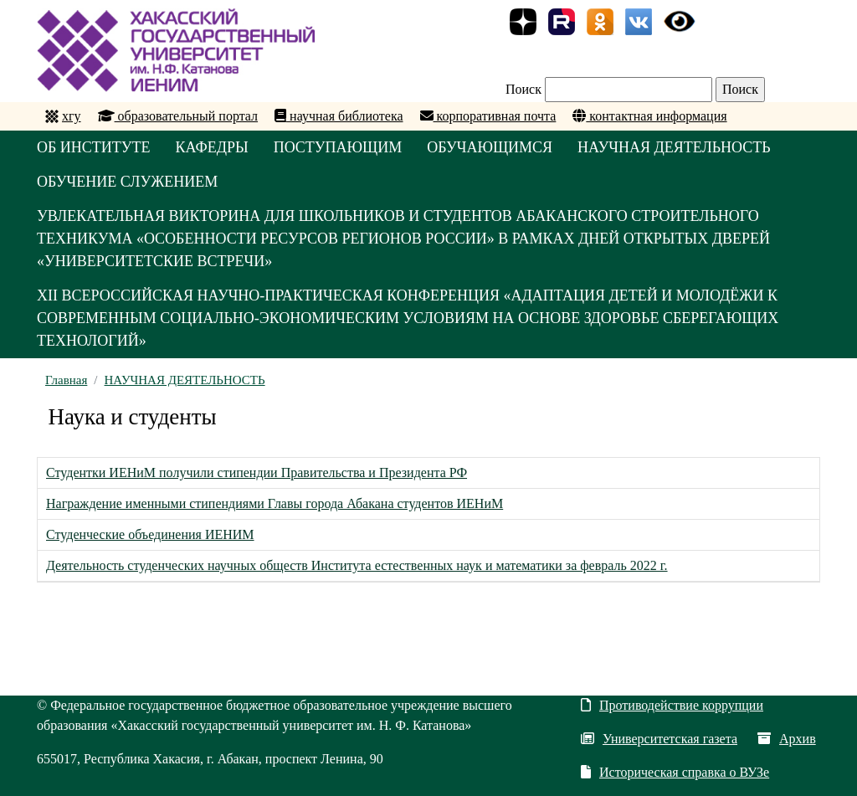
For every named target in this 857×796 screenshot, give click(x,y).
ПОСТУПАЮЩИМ (338, 147)
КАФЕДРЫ (212, 147)
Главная (66, 380)
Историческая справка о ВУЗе (675, 772)
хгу (71, 116)
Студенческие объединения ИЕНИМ (150, 534)
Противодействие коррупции (672, 705)
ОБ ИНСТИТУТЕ (94, 147)
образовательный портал (178, 116)
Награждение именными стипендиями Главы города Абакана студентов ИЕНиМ (274, 503)
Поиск (523, 89)
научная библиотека (339, 116)
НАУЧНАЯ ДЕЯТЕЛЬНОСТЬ (674, 147)
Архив (786, 739)
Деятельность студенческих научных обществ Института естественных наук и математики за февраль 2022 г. (357, 565)
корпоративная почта (488, 116)
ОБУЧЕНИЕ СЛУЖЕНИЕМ (127, 181)
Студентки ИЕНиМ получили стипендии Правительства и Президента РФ (256, 472)
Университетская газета (659, 739)
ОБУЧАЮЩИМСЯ (489, 147)
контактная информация (649, 116)
